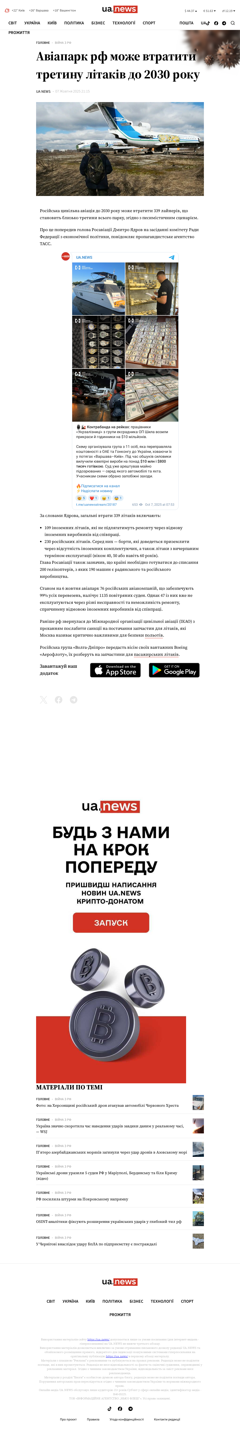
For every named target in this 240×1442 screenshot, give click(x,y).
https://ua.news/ (98, 1339)
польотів (154, 635)
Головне (43, 43)
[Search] (232, 23)
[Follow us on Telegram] (224, 23)
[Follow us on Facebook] (216, 23)
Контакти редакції (167, 1419)
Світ (12, 23)
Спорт (149, 23)
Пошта (186, 23)
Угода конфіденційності (127, 1419)
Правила (93, 1419)
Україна (32, 23)
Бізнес (98, 23)
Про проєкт (68, 1419)
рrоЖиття (19, 33)
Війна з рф (63, 43)
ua (203, 23)
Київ (52, 23)
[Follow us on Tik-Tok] (208, 23)
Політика (74, 23)
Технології (123, 23)
